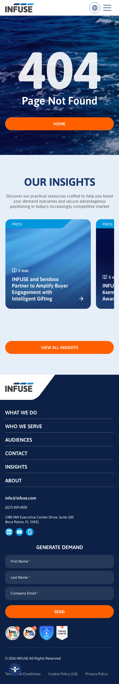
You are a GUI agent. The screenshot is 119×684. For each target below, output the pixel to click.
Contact (16, 453)
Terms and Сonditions (23, 674)
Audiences (18, 440)
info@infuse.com (20, 498)
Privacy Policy (96, 674)
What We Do (21, 412)
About (13, 480)
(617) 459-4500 (16, 507)
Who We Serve (23, 426)
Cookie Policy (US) (63, 674)
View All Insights (59, 347)
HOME (59, 123)
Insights (16, 467)
